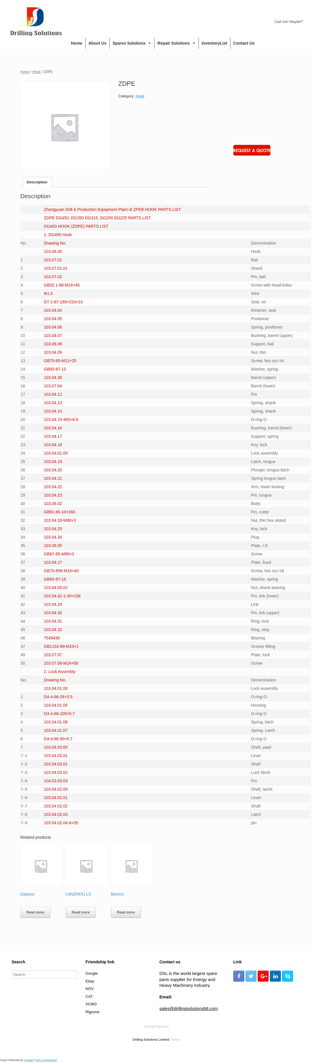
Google (91, 973)
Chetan (28, 1060)
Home (76, 43)
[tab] (37, 182)
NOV (89, 989)
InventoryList (214, 43)
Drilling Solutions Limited (151, 1039)
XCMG (91, 1004)
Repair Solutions (173, 43)
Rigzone (92, 1012)
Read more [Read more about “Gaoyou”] (35, 912)
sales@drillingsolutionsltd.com (188, 1008)
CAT (89, 996)
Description (37, 182)
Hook (36, 72)
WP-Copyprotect (46, 1060)
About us (97, 43)
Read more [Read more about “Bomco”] (126, 912)
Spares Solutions (128, 43)
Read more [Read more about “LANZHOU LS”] (81, 912)
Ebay (89, 981)
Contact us (244, 43)
